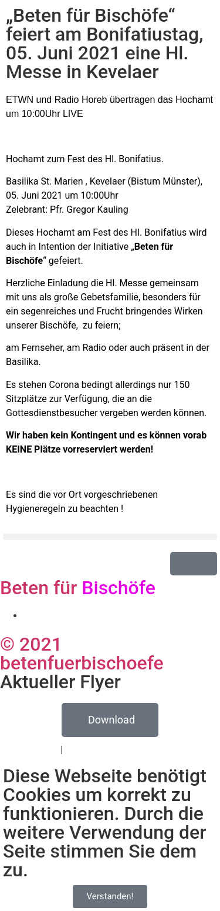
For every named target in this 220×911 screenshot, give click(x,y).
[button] (110, 537)
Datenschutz (32, 749)
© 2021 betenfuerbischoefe (82, 653)
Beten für (77, 588)
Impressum (89, 749)
